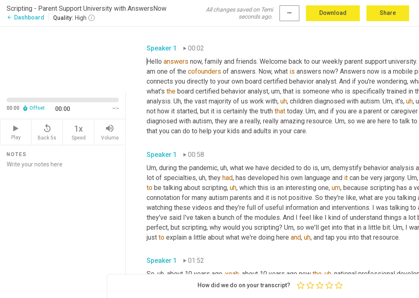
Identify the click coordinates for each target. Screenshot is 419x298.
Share (388, 13)
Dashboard (25, 17)
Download (333, 13)
